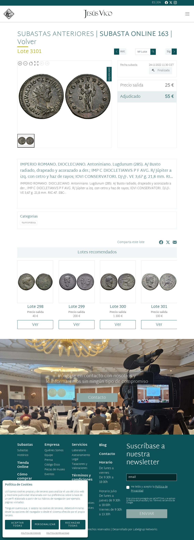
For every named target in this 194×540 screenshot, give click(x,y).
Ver (35, 325)
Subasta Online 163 (134, 34)
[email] (151, 477)
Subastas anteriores (55, 34)
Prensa (48, 460)
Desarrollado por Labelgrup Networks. (135, 529)
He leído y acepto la (149, 489)
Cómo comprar (24, 476)
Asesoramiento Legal (81, 457)
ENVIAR (146, 514)
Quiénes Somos (53, 450)
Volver (26, 42)
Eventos (49, 474)
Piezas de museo (54, 469)
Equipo (48, 455)
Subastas (22, 450)
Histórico (22, 455)
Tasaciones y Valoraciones (79, 466)
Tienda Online (23, 465)
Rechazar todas (72, 524)
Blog (103, 445)
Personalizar (45, 524)
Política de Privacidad (57, 533)
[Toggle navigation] (187, 14)
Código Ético (52, 465)
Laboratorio (79, 450)
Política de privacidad (138, 501)
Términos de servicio (162, 501)
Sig (169, 51)
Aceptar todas (17, 524)
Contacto (97, 397)
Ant (122, 51)
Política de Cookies (31, 533)
